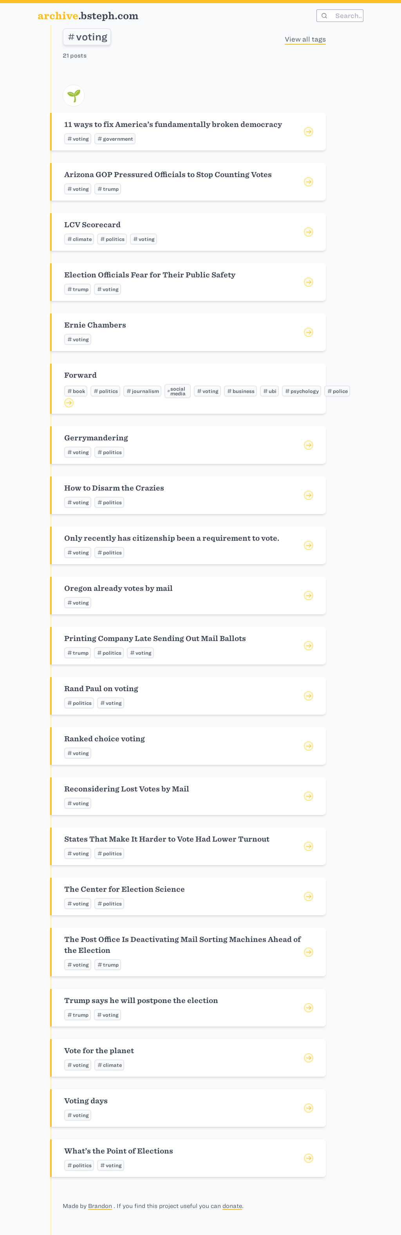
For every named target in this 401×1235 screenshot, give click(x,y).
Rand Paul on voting (101, 689)
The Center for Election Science (124, 889)
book (76, 391)
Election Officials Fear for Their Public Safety (149, 275)
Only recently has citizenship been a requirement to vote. (171, 538)
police (337, 391)
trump (108, 189)
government (115, 139)
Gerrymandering (96, 438)
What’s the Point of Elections (118, 1151)
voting (87, 36)
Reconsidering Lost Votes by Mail (126, 789)
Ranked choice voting (104, 739)
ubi (269, 391)
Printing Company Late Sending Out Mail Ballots (155, 638)
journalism (142, 391)
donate (232, 1206)
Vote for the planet (99, 1051)
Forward (80, 375)
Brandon (100, 1206)
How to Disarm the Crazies (114, 488)
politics (112, 239)
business (240, 391)
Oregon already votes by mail (118, 588)
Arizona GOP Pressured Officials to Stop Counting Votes (168, 174)
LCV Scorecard (92, 225)
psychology (301, 391)
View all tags (305, 39)
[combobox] (339, 15)
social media (176, 391)
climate (79, 239)
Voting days (86, 1101)
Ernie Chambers (95, 325)
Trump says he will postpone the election (141, 1000)
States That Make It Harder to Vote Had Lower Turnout (166, 839)
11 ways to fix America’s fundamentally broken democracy (173, 124)
